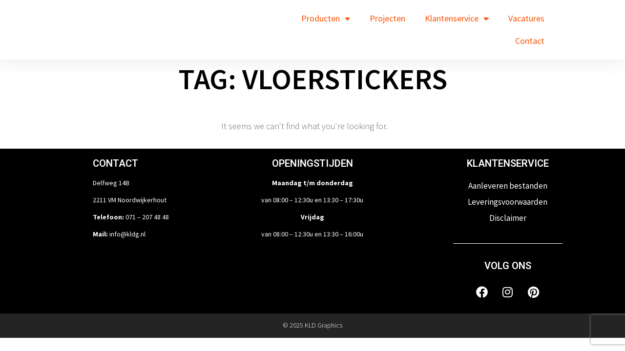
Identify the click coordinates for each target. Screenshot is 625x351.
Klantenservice (457, 18)
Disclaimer (507, 218)
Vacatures (526, 18)
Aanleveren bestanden (507, 185)
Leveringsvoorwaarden (507, 201)
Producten (325, 18)
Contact (529, 40)
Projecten (387, 18)
